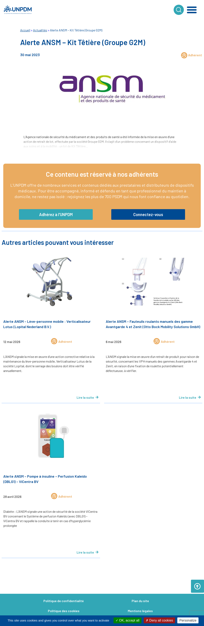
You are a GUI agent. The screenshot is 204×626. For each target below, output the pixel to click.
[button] (192, 10)
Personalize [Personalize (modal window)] (187, 620)
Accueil (25, 30)
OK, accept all (127, 620)
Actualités (40, 30)
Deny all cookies (159, 620)
